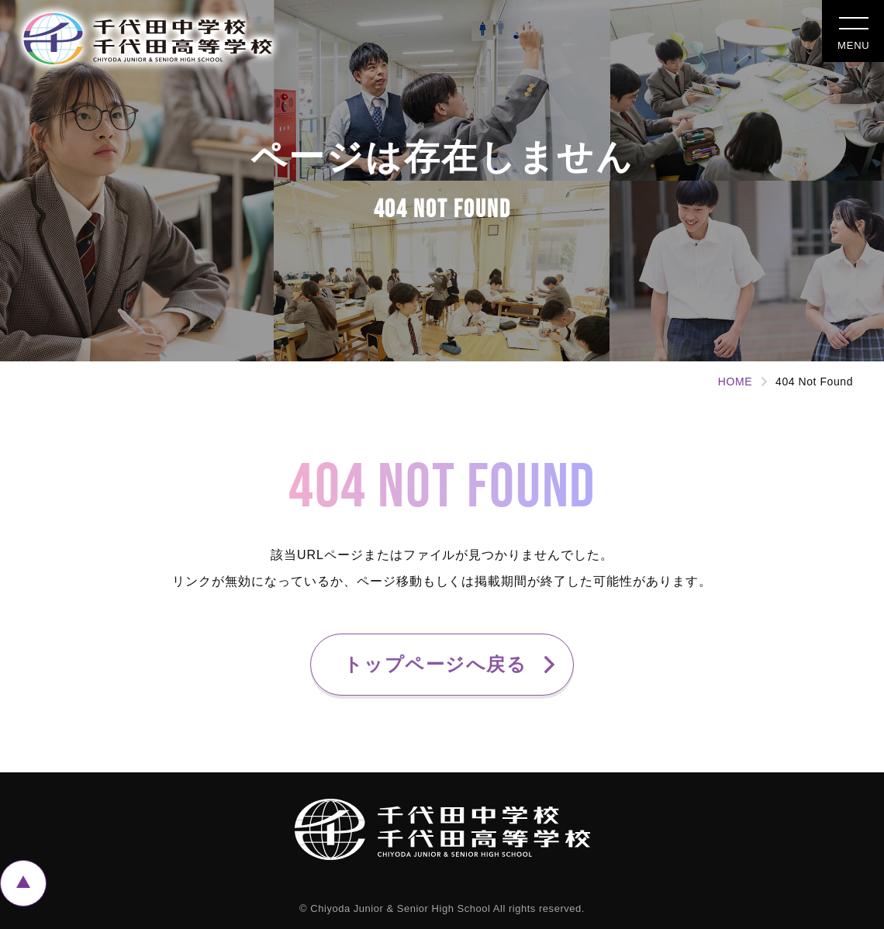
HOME (735, 381)
